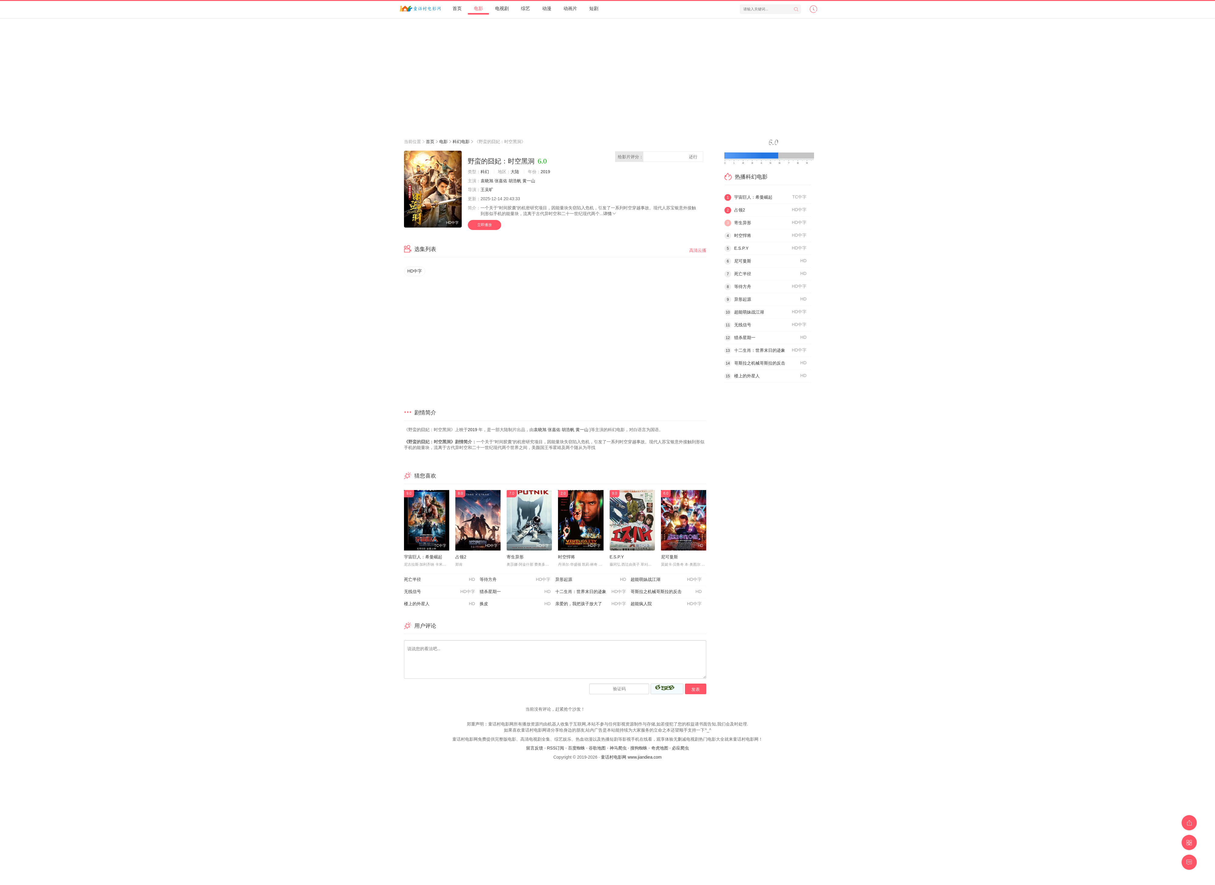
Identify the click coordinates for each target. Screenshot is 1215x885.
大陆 (515, 171)
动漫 (546, 8)
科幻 (485, 171)
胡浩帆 (514, 180)
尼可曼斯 (669, 556)
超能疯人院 (666, 604)
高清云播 (697, 250)
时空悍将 (566, 556)
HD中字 (414, 271)
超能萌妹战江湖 (666, 580)
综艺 (525, 8)
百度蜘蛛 (576, 748)
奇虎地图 (659, 748)
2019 (545, 171)
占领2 (460, 556)
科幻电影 (461, 141)
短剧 (593, 8)
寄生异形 (515, 556)
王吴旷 (487, 189)
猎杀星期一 (515, 592)
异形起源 (590, 580)
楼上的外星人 (439, 604)
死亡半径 (439, 580)
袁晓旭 (487, 180)
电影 (478, 8)
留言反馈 (534, 748)
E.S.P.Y (617, 556)
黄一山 (528, 180)
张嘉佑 (501, 180)
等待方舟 (515, 580)
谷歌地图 (597, 748)
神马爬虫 (618, 748)
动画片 (570, 8)
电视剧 (502, 8)
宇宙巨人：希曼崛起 (423, 556)
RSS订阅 (555, 748)
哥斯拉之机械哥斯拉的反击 (666, 592)
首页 (457, 8)
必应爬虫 (680, 748)
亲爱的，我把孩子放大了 (590, 604)
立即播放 (484, 225)
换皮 (515, 604)
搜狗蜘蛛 (638, 748)
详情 (610, 213)
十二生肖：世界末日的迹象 (590, 592)
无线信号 (439, 592)
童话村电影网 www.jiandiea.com (631, 757)
